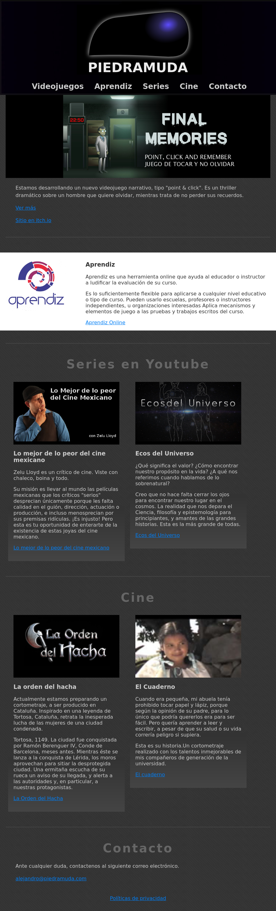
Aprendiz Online (105, 322)
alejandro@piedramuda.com (51, 879)
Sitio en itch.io (33, 220)
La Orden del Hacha (38, 798)
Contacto (228, 86)
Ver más (26, 208)
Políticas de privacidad (138, 898)
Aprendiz (113, 86)
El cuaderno (150, 775)
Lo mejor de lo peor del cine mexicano (61, 548)
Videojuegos (58, 86)
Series (156, 86)
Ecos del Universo (157, 535)
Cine (189, 86)
